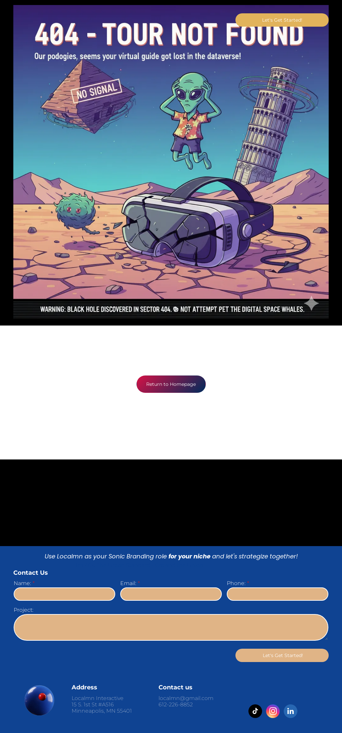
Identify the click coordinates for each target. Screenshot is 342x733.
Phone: (236, 583)
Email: (128, 583)
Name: (22, 583)
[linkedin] (290, 712)
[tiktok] (255, 712)
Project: (23, 610)
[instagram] (273, 712)
